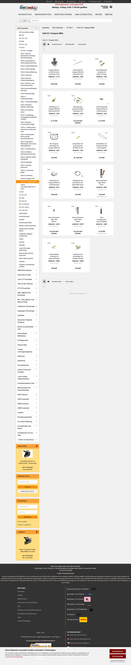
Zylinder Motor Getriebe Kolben (26, 230)
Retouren (82, 1)
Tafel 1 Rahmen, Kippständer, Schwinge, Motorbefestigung (28, 56)
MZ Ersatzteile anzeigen (26, 32)
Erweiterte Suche (27, 491)
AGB (18, 606)
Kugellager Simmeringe (26, 311)
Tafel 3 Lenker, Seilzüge (28, 69)
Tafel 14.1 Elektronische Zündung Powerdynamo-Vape (28, 129)
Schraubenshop (23, 365)
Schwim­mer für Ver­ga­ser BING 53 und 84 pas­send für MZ (54, 183)
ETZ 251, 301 (23, 44)
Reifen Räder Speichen (26, 258)
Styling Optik (22, 345)
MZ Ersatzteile (25, 14)
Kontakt (20, 595)
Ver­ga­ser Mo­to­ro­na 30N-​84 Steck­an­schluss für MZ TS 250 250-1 (54, 72)
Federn (21, 239)
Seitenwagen (23, 213)
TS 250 (21, 192)
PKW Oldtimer (23, 395)
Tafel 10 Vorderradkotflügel (27, 98)
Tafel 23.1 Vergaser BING (29, 181)
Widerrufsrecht (22, 599)
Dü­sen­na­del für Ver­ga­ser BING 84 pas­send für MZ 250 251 (78, 72)
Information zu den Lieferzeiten (27, 602)
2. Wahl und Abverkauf (26, 440)
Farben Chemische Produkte (24, 371)
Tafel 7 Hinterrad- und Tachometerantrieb (27, 84)
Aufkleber (21, 315)
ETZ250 (21, 41)
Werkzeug (21, 356)
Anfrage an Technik (95, 1)
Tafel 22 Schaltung (26, 175)
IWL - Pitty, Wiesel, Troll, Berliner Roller (26, 301)
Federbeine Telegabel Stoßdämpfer (25, 235)
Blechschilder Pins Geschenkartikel (24, 389)
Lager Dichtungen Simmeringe (24, 249)
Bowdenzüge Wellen (25, 222)
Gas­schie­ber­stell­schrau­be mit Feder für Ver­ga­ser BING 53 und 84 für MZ (101, 72)
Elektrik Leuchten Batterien (27, 225)
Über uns (109, 14)
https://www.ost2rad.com (78, 635)
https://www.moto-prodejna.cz (80, 643)
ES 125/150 (23, 201)
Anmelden (27, 517)
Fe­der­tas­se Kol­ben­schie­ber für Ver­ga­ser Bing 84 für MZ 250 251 (77, 256)
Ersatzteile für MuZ (63, 14)
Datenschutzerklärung (16, 657)
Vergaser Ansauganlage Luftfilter (26, 265)
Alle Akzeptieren (117, 651)
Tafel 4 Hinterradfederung (29, 72)
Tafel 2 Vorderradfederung (29, 66)
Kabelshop (21, 361)
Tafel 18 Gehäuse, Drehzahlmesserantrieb (28, 153)
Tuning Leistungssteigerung (25, 350)
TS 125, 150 (23, 195)
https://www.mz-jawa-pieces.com (80, 639)
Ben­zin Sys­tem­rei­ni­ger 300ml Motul (78, 219)
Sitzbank (22, 261)
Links (19, 617)
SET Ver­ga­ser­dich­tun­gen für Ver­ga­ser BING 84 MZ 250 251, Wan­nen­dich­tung (54, 146)
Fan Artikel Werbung (25, 422)
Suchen (49, 1)
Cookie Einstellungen (23, 621)
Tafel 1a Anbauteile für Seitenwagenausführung (28, 62)
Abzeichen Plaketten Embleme (25, 321)
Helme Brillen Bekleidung (22, 335)
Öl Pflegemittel (23, 340)
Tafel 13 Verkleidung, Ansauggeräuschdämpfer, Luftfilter (29, 117)
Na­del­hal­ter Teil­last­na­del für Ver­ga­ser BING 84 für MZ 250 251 (78, 183)
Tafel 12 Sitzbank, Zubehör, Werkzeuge (27, 106)
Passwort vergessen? (24, 525)
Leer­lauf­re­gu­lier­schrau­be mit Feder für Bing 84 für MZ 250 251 (54, 256)
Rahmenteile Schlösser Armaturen (26, 254)
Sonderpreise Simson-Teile (25, 434)
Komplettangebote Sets (26, 383)
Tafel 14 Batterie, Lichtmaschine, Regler (27, 123)
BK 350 (21, 35)
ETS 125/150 (23, 210)
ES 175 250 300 (24, 204)
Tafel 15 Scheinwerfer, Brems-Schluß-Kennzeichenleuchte (27, 136)
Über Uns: (40, 633)
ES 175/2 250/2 (24, 207)
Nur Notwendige (117, 656)
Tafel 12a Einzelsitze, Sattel (27, 111)
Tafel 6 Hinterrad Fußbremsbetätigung (27, 79)
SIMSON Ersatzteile (43, 14)
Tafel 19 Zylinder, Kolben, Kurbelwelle (28, 158)
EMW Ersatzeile (23, 404)
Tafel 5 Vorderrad (26, 75)
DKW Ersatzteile (23, 399)
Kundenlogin (71, 1)
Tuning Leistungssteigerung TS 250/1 (28, 187)
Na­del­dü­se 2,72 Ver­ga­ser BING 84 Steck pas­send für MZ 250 (54, 109)
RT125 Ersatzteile (24, 288)
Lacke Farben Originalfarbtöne (23, 378)
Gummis (21, 242)
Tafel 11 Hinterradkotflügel (29, 102)
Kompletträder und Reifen (24, 427)
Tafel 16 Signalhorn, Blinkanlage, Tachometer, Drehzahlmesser (28, 144)
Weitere (98, 14)
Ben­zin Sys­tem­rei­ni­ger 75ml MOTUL (54, 219)
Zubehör (21, 413)
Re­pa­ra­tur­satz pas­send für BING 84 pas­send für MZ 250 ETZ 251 (78, 109)
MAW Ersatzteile (23, 408)
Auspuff (21, 219)
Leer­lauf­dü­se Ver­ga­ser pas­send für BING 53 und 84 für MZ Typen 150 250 (77, 146)
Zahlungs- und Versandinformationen (29, 610)
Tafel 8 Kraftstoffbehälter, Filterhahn (29, 89)
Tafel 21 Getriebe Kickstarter (26, 166)
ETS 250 (21, 198)
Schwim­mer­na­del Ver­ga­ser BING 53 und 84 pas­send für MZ (101, 109)
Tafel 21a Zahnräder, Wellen (27, 171)
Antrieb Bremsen (24, 216)
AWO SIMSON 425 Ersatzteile (24, 294)
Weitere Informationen (118, 661)
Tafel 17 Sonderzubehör (28, 149)
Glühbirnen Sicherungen (26, 306)
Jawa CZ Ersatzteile (83, 14)
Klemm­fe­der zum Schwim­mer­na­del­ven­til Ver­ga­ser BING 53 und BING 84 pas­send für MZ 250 (101, 146)
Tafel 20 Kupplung (26, 162)
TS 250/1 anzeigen (26, 50)
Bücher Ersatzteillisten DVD (25, 328)
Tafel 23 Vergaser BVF (28, 178)
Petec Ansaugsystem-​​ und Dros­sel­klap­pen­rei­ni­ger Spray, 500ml (101, 220)
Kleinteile (22, 245)
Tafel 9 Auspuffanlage (27, 93)
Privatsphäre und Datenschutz (27, 614)
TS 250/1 (22, 47)
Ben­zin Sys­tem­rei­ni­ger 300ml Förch (101, 183)
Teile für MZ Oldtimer (25, 284)
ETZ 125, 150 (23, 38)
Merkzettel (108, 1)
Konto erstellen (22, 521)
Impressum (21, 591)
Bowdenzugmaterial (25, 417)
